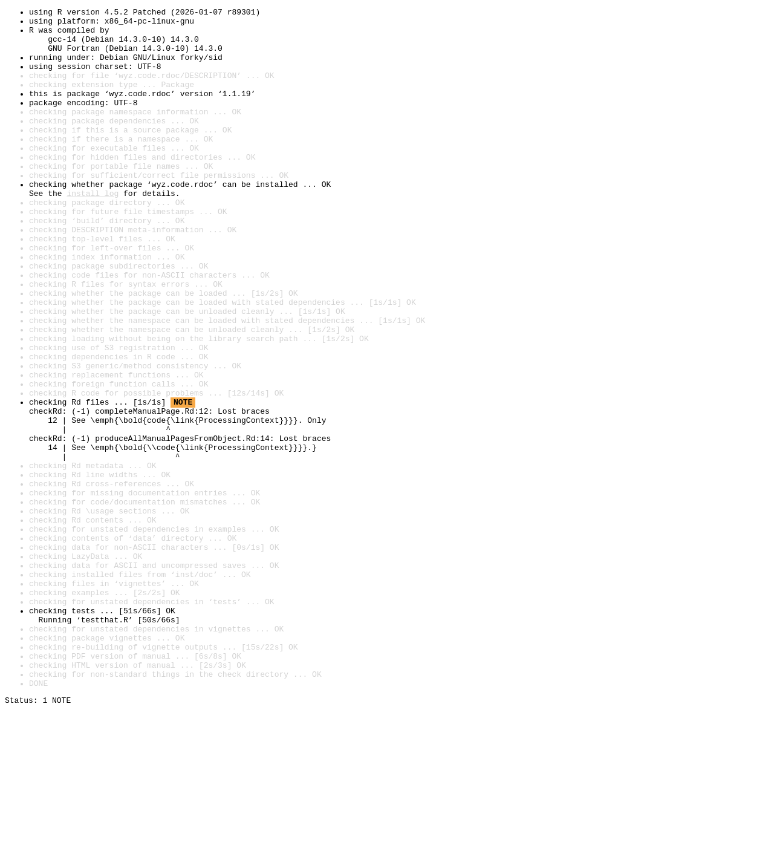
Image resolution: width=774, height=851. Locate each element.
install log (93, 231)
